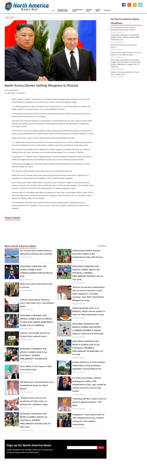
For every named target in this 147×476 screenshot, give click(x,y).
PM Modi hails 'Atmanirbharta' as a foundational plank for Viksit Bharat (37, 385)
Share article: (13, 217)
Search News (98, 10)
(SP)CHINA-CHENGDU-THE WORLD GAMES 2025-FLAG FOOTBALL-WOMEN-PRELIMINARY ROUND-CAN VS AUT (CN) (87, 273)
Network (107, 10)
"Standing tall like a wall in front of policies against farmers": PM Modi (89, 402)
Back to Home (9, 17)
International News (78, 10)
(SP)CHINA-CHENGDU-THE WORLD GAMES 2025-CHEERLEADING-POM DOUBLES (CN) (125, 37)
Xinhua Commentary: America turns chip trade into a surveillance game (37, 303)
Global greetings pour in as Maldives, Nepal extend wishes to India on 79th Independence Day (88, 311)
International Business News (63, 10)
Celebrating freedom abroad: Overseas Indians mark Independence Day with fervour (87, 253)
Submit (101, 447)
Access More (102, 246)
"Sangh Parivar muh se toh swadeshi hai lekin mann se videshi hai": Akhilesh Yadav (34, 401)
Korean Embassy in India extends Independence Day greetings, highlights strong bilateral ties (88, 365)
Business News (89, 10)
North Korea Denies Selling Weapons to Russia (41, 85)
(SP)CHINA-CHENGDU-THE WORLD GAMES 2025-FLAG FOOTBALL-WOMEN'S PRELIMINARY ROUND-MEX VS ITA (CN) (87, 348)
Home (53, 10)
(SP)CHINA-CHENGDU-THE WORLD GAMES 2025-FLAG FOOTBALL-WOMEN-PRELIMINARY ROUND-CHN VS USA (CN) (35, 420)
